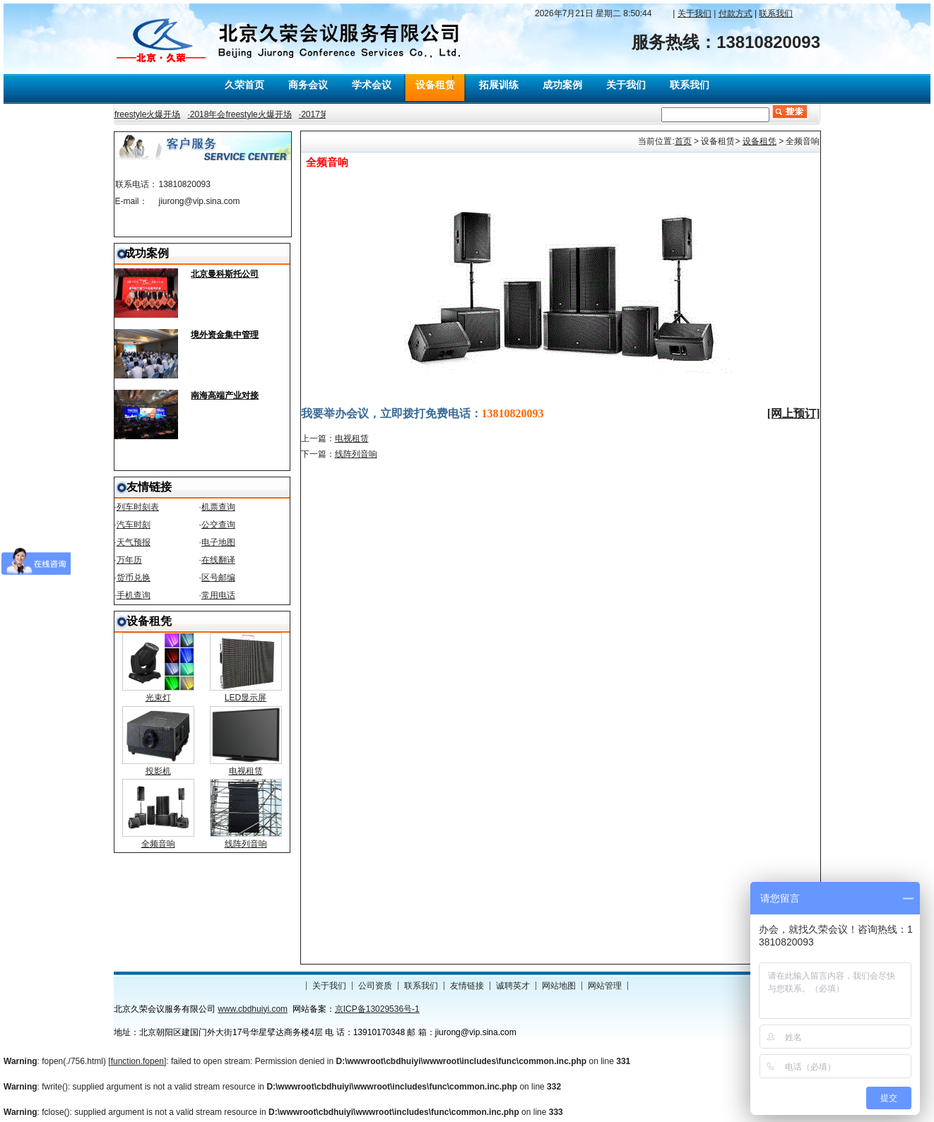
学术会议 (371, 84)
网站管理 (605, 986)
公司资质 (375, 986)
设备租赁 (435, 84)
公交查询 (218, 525)
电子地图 (218, 542)
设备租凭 (759, 141)
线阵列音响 (356, 454)
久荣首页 (244, 84)
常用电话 (218, 595)
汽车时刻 (133, 525)
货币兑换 (133, 578)
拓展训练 (499, 84)
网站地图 (559, 986)
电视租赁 (352, 438)
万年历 (129, 560)
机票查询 (218, 507)
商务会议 (308, 84)
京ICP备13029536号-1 (377, 1009)
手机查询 (133, 595)
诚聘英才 (513, 986)
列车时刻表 (138, 507)
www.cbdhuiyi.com (253, 1009)
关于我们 (626, 84)
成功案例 (562, 84)
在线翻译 (218, 560)
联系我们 (689, 84)
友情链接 (467, 986)
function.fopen (137, 1061)
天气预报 (133, 542)
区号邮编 (218, 578)
